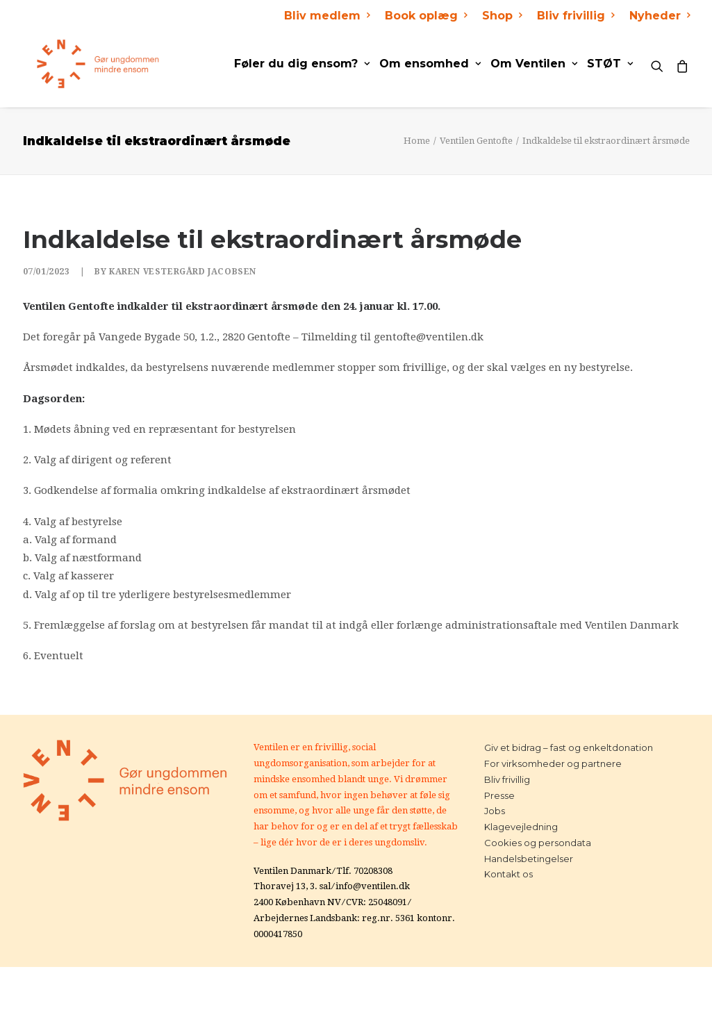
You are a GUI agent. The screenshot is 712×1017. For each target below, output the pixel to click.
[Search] (660, 64)
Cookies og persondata (537, 842)
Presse (499, 795)
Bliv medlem (327, 15)
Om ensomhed (430, 63)
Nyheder (659, 15)
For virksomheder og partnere (553, 763)
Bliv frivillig (575, 15)
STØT (610, 63)
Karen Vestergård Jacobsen (182, 271)
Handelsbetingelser (528, 858)
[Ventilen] (85, 64)
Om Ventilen (533, 63)
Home (417, 140)
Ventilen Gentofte (476, 140)
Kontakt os (508, 873)
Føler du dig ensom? (302, 63)
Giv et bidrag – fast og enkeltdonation (568, 747)
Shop (502, 15)
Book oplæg (426, 15)
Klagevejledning (521, 826)
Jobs (494, 810)
